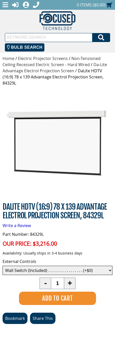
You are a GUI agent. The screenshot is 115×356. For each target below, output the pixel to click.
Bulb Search (25, 47)
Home (8, 58)
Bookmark (15, 318)
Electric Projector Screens (43, 58)
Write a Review (17, 225)
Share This (43, 318)
